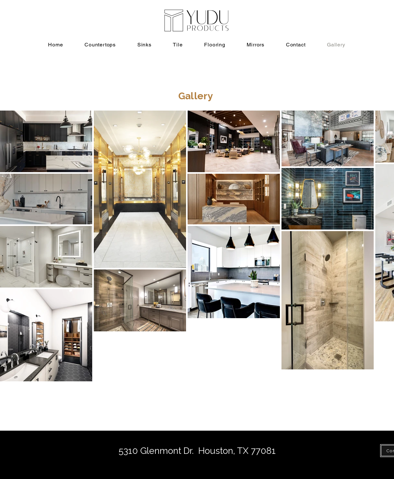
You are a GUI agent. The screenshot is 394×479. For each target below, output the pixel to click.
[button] (100, 44)
